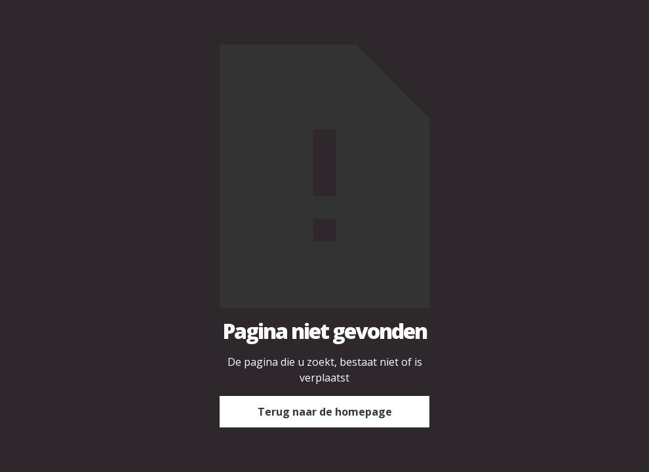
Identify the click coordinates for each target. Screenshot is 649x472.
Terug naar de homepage (325, 411)
